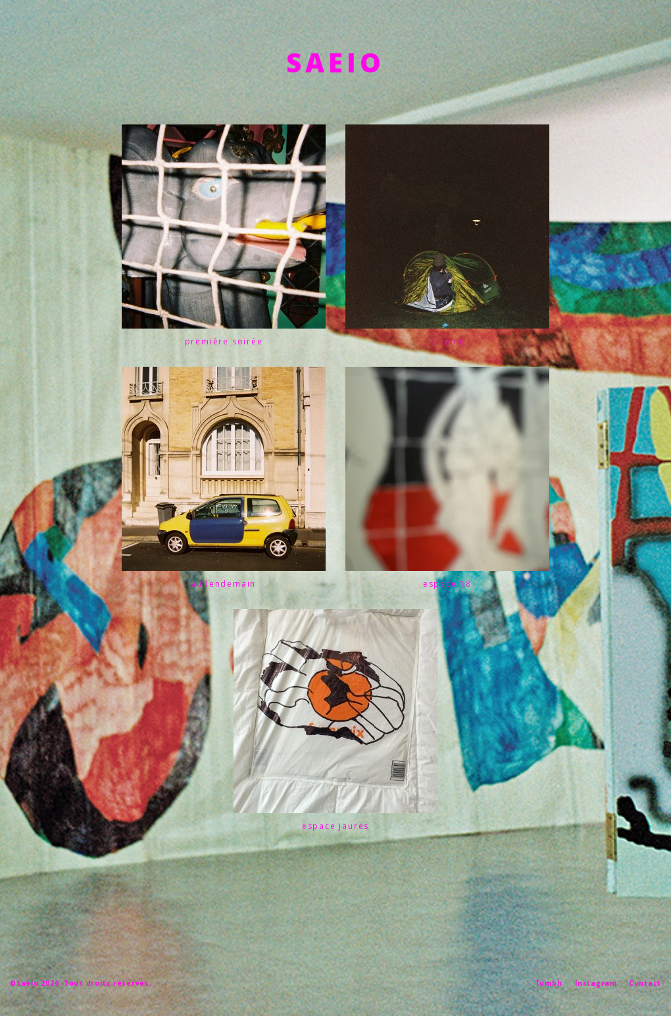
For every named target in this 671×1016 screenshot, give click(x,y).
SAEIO (335, 62)
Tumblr (549, 983)
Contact (645, 983)
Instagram (596, 983)
